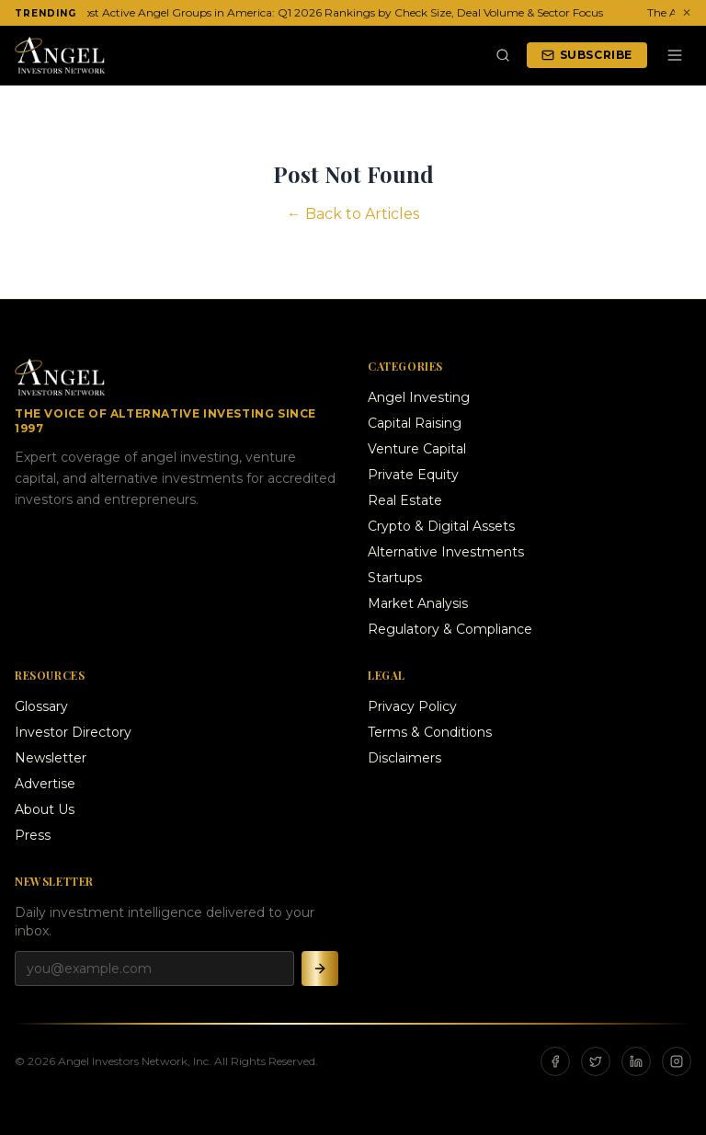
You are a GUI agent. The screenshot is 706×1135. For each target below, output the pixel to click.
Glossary (41, 706)
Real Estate (405, 500)
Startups (395, 577)
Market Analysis (418, 603)
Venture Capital (417, 449)
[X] (595, 1061)
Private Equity (413, 474)
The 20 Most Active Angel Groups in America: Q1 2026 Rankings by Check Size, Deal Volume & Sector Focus (319, 12)
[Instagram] (676, 1061)
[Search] (502, 55)
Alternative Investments (446, 552)
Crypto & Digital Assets (441, 526)
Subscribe (586, 55)
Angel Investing (419, 397)
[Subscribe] (320, 968)
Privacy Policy (412, 706)
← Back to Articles (353, 214)
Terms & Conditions (430, 732)
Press (33, 835)
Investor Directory (73, 732)
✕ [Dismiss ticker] (686, 12)
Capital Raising (414, 423)
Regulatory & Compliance (450, 629)
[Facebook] (555, 1061)
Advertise (45, 783)
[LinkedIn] (636, 1061)
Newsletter (50, 758)
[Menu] (674, 55)
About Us (44, 809)
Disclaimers (404, 758)
